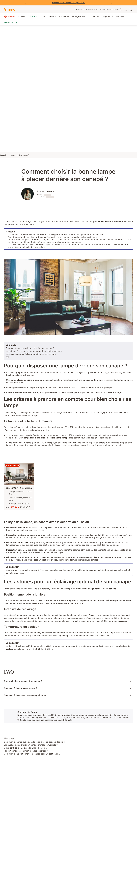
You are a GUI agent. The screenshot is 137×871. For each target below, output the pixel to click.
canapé (30, 224)
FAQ (7, 357)
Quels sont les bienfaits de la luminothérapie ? (25, 748)
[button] (19, 474)
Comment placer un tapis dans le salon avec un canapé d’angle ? (34, 742)
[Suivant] (112, 3)
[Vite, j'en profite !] (68, 2)
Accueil (3, 155)
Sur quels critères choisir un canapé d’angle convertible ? (30, 745)
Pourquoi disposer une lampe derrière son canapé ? (30, 348)
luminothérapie (14, 615)
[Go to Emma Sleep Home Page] (10, 9)
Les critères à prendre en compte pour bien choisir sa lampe (34, 351)
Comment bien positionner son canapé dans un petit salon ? (32, 754)
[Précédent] (25, 3)
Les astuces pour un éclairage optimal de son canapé (31, 354)
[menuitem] (87, 9)
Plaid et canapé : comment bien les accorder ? (26, 751)
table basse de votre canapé (113, 535)
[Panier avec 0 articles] (131, 9)
